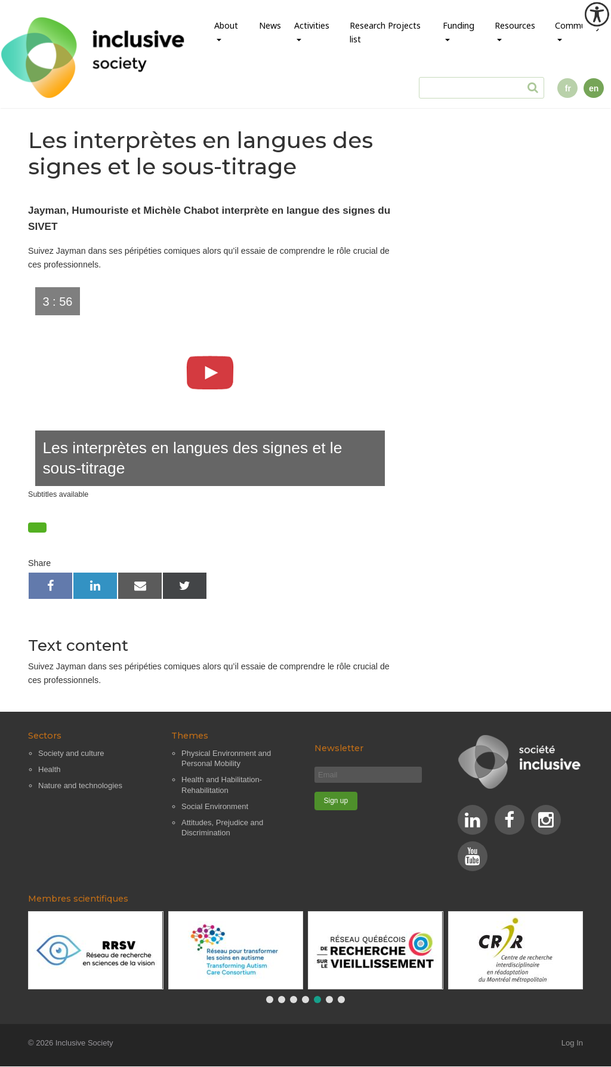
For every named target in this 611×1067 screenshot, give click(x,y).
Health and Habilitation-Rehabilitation (221, 785)
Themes (189, 736)
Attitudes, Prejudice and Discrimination (222, 828)
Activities (311, 25)
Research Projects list (385, 32)
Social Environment (214, 806)
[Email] (368, 775)
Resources (515, 25)
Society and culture (71, 753)
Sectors (44, 736)
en (593, 88)
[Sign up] (335, 801)
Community (577, 25)
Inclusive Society (84, 1043)
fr (568, 88)
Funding (458, 25)
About (226, 25)
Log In (572, 1043)
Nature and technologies (80, 785)
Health (49, 769)
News (270, 25)
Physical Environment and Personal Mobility (226, 758)
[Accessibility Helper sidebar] (596, 14)
